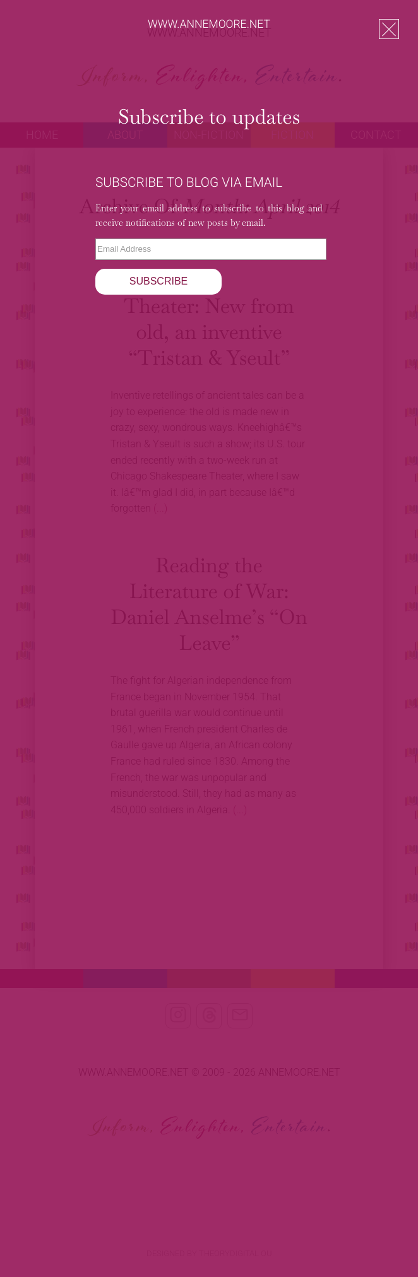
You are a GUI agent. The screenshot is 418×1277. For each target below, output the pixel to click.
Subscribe (158, 281)
